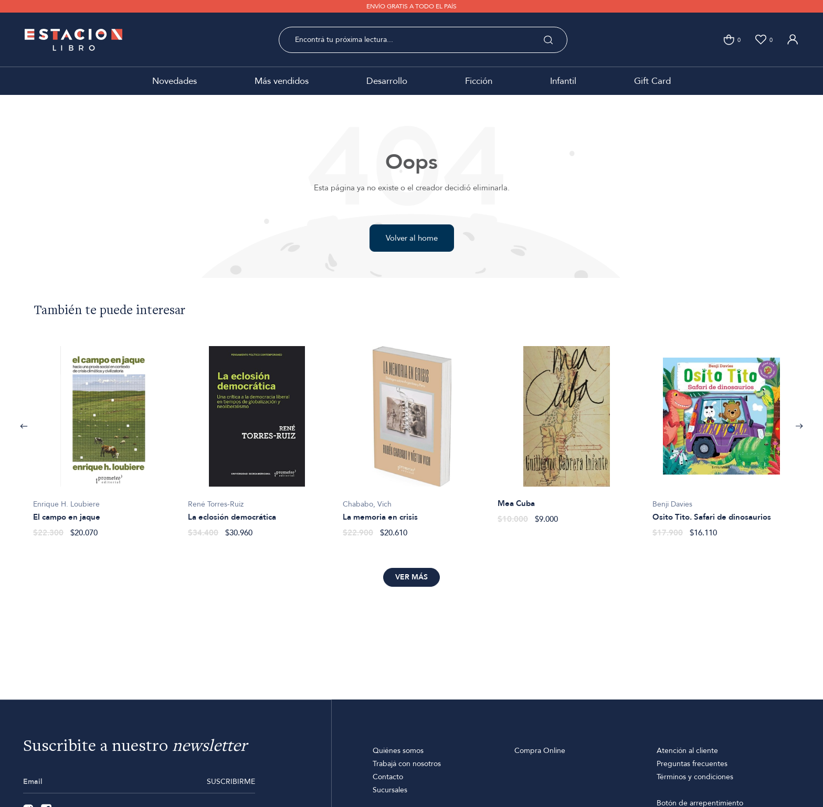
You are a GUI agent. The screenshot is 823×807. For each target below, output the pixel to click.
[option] (102, 436)
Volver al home (412, 238)
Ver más (411, 577)
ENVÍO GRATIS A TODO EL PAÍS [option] (411, 6)
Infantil (563, 81)
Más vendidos (282, 81)
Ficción (478, 81)
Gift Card (652, 81)
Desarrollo (386, 81)
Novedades (174, 81)
